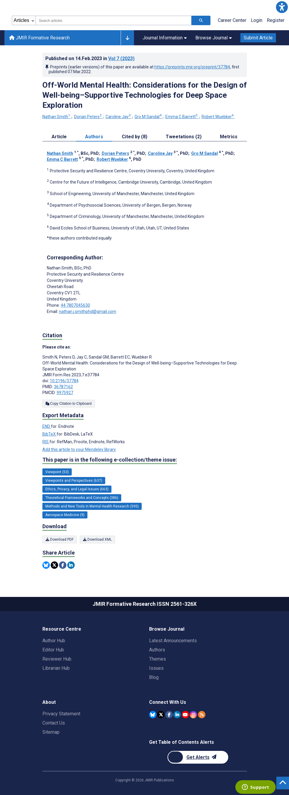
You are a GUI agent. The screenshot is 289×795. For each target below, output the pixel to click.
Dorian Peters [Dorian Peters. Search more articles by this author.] (88, 116)
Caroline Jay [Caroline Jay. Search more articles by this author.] (119, 116)
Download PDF (60, 539)
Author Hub (53, 640)
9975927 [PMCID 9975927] (65, 392)
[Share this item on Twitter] (54, 565)
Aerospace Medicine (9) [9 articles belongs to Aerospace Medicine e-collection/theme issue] (64, 515)
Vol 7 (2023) (121, 58)
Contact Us (53, 723)
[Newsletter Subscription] (197, 757)
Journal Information (165, 38)
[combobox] (113, 20)
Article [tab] (59, 136)
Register (276, 20)
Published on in (90, 58)
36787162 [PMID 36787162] (63, 386)
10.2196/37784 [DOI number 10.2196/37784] (64, 380)
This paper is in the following (109, 459)
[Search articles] (200, 20)
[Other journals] (127, 38)
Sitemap (51, 732)
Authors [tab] (94, 136)
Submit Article (258, 38)
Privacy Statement (61, 714)
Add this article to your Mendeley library (79, 449)
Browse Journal (213, 38)
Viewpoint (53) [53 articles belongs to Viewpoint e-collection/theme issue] (57, 472)
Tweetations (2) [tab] (184, 136)
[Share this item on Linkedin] (71, 565)
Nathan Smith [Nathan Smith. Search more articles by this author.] (56, 116)
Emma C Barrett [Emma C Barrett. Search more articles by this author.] (182, 116)
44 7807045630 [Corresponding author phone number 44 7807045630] (75, 305)
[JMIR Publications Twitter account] (161, 714)
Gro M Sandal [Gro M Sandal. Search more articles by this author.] (148, 116)
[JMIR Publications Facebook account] (169, 714)
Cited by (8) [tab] (134, 136)
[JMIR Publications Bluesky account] (153, 714)
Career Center (232, 20)
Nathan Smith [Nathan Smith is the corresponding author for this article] (69, 268)
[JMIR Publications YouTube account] (185, 714)
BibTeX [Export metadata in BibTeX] (49, 434)
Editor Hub (53, 650)
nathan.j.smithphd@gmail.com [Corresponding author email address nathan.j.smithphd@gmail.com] (87, 311)
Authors (157, 650)
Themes (157, 659)
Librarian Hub (56, 668)
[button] (281, 7)
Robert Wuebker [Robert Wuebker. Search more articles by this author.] (218, 116)
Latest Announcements (173, 640)
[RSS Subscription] (201, 714)
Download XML (97, 539)
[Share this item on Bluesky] (46, 565)
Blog (154, 677)
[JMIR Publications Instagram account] (193, 714)
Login (256, 20)
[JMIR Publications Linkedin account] (177, 714)
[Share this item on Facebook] (62, 565)
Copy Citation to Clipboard (69, 403)
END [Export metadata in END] (46, 426)
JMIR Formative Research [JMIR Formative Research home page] (39, 38)
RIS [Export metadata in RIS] (46, 441)
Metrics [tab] (228, 136)
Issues (156, 668)
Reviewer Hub (56, 659)
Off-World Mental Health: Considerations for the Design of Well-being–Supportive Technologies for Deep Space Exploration (144, 95)
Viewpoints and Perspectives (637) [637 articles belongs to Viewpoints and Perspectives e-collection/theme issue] (73, 480)
